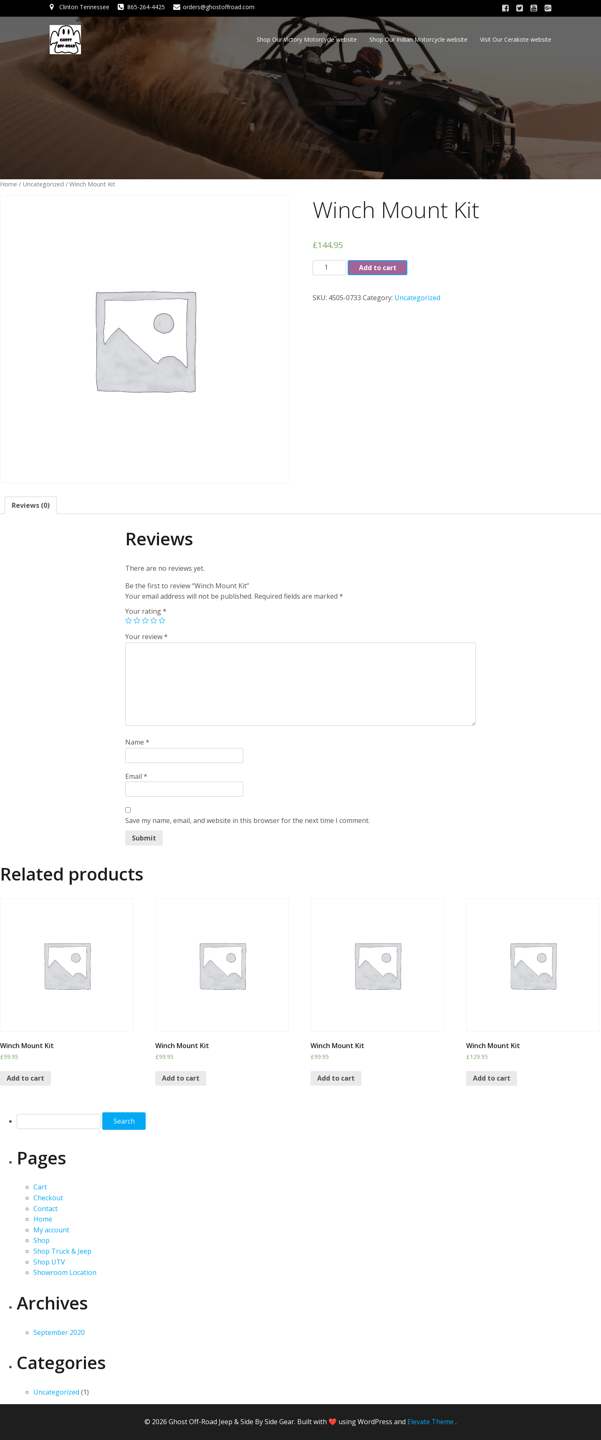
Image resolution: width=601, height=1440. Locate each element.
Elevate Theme (430, 1421)
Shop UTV (49, 1262)
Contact (45, 1208)
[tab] (31, 505)
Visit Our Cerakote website (515, 39)
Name (137, 742)
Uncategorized (43, 184)
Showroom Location (64, 1272)
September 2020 (59, 1332)
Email (136, 776)
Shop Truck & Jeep (62, 1251)
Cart (40, 1187)
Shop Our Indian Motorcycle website (418, 39)
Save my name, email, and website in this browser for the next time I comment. (247, 820)
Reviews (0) (31, 505)
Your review (146, 636)
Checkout (48, 1197)
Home (8, 184)
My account (51, 1229)
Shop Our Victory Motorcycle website (307, 39)
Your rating (146, 611)
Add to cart (377, 267)
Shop (41, 1240)
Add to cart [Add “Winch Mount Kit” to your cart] (25, 1078)
